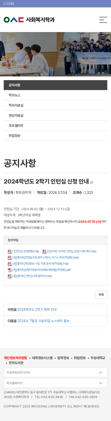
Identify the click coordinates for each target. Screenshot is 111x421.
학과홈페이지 (14, 383)
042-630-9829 (86, 397)
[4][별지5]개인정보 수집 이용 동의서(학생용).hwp (40, 263)
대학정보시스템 (42, 358)
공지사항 (14, 85)
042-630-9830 (52, 397)
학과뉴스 (14, 95)
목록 (101, 295)
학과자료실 (16, 105)
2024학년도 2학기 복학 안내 (36, 309)
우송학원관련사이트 (18, 372)
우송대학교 (97, 358)
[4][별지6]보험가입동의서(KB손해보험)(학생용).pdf (41, 270)
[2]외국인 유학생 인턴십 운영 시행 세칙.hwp (71, 251)
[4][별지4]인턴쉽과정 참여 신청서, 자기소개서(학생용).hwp (45, 257)
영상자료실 (16, 115)
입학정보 (63, 358)
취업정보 (14, 136)
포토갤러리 (16, 126)
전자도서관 (16, 363)
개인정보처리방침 (15, 358)
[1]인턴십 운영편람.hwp (25, 251)
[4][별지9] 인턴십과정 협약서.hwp (32, 276)
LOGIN (9, 4)
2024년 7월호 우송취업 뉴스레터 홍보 (43, 321)
